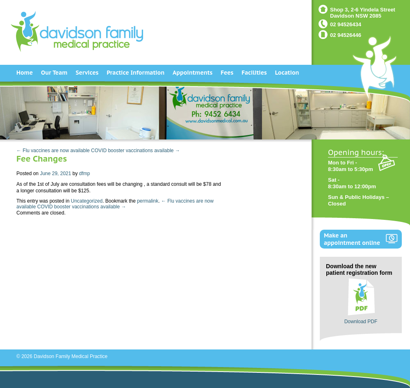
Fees (227, 72)
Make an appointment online (352, 239)
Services (86, 72)
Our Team (54, 72)
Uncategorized (86, 201)
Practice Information (135, 72)
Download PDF (361, 321)
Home (24, 72)
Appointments (192, 72)
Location (287, 72)
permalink (147, 201)
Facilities (254, 72)
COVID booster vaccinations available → (135, 150)
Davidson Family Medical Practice (70, 356)
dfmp (84, 173)
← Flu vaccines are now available (53, 150)
